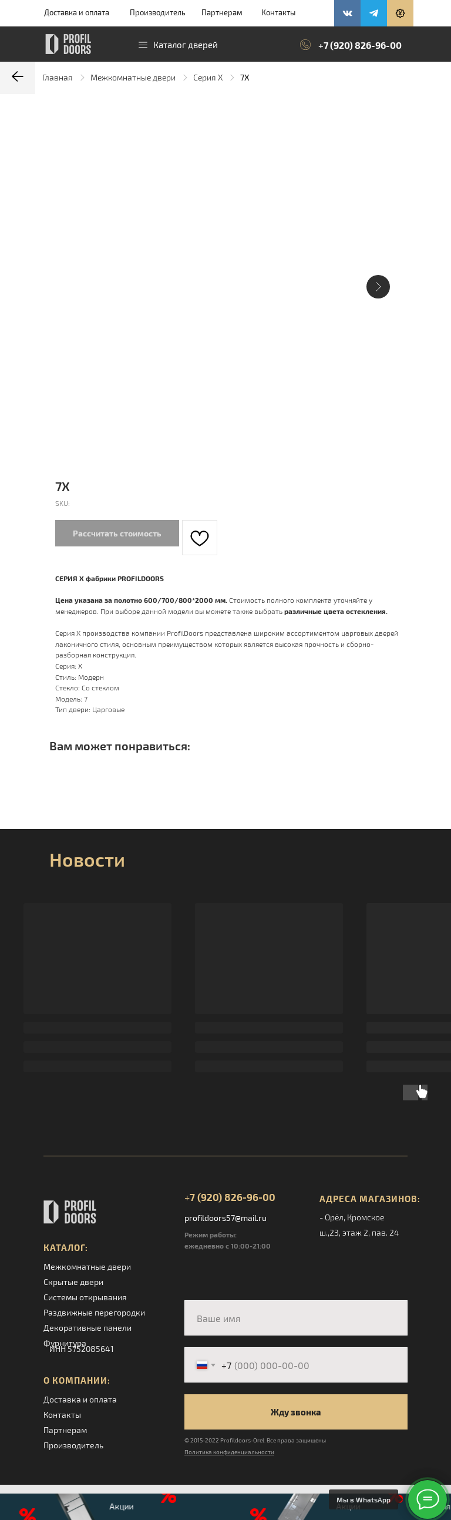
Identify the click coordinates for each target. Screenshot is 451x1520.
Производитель (158, 12)
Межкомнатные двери (133, 77)
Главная (57, 77)
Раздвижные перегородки (94, 1312)
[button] (400, 13)
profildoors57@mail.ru (225, 1218)
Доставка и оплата (76, 12)
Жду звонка (296, 1412)
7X (245, 77)
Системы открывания (85, 1297)
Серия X (208, 77)
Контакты (278, 12)
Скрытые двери (73, 1282)
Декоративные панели (87, 1328)
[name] (296, 1318)
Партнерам (222, 12)
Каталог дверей (185, 44)
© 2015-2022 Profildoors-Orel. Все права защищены (255, 1440)
